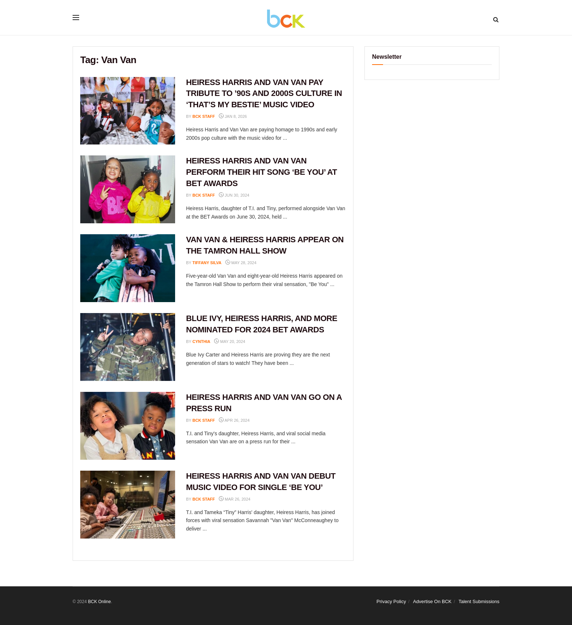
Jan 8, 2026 (233, 116)
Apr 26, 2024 (234, 420)
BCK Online (99, 601)
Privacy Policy (391, 601)
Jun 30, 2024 (234, 195)
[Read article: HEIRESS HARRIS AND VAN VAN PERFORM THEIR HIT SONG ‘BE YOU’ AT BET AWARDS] (127, 189)
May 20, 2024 (229, 341)
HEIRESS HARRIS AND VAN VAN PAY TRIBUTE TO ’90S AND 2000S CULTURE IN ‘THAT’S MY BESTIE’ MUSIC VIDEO (264, 93)
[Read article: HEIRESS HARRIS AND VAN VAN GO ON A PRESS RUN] (127, 426)
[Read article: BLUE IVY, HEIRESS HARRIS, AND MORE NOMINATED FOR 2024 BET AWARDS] (127, 347)
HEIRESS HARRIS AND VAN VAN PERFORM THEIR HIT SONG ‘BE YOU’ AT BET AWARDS (261, 172)
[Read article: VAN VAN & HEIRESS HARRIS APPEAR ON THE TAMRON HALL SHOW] (127, 268)
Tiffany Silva (207, 263)
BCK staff (204, 116)
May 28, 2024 (240, 263)
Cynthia (201, 341)
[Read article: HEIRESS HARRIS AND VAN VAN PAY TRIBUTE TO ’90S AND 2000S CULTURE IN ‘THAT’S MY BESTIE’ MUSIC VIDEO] (127, 111)
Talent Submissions (479, 601)
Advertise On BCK (432, 601)
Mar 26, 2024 (234, 499)
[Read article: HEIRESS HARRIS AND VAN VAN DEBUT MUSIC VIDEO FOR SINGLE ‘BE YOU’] (127, 505)
